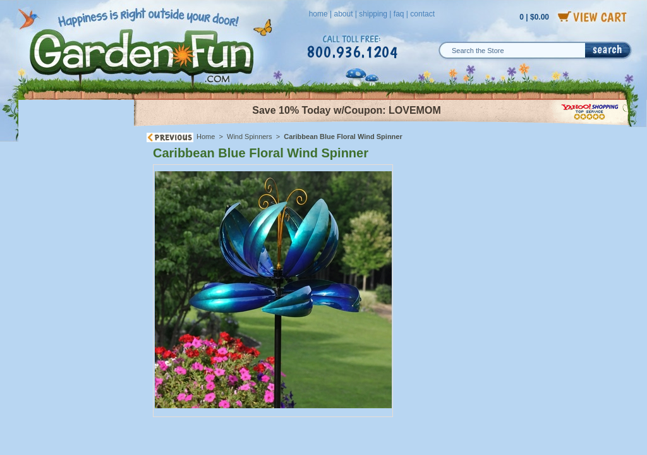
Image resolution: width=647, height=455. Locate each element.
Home (206, 136)
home (318, 13)
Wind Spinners (250, 136)
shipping (373, 13)
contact (422, 13)
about (343, 13)
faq (399, 13)
